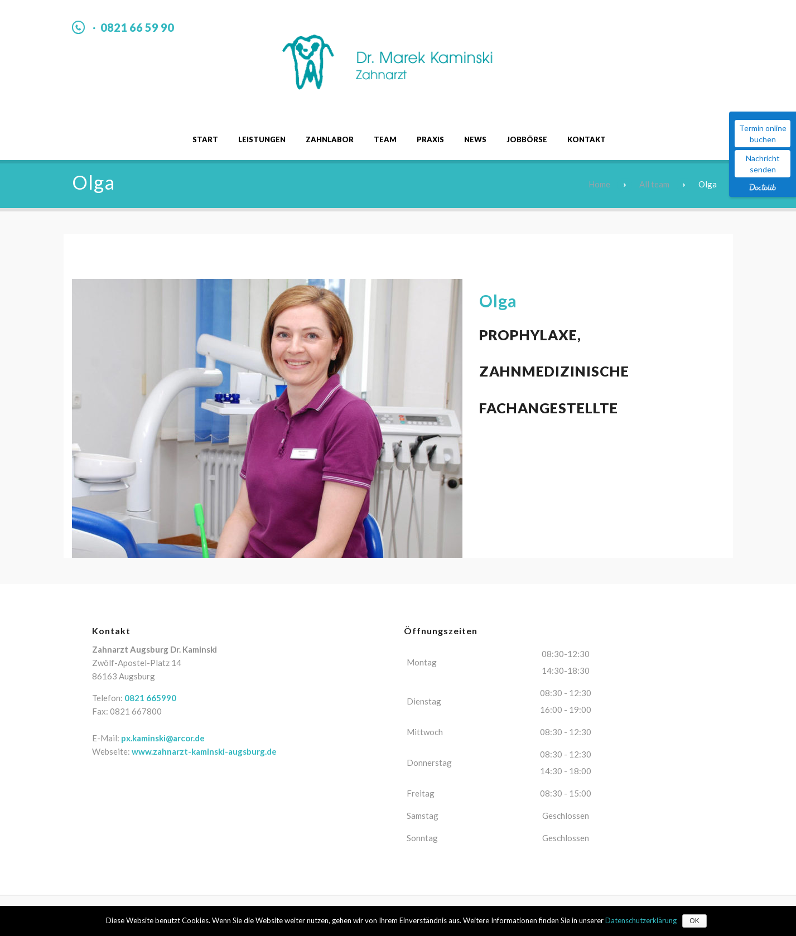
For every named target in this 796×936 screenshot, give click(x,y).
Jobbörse (526, 139)
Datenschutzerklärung (641, 920)
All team (654, 184)
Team (385, 139)
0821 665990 (150, 698)
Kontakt (586, 139)
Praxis (430, 139)
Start (205, 139)
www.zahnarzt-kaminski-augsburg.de (204, 751)
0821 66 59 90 (137, 27)
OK (694, 921)
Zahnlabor (330, 139)
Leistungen (262, 139)
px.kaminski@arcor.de (163, 738)
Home (599, 184)
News (475, 139)
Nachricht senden (763, 163)
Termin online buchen (763, 133)
